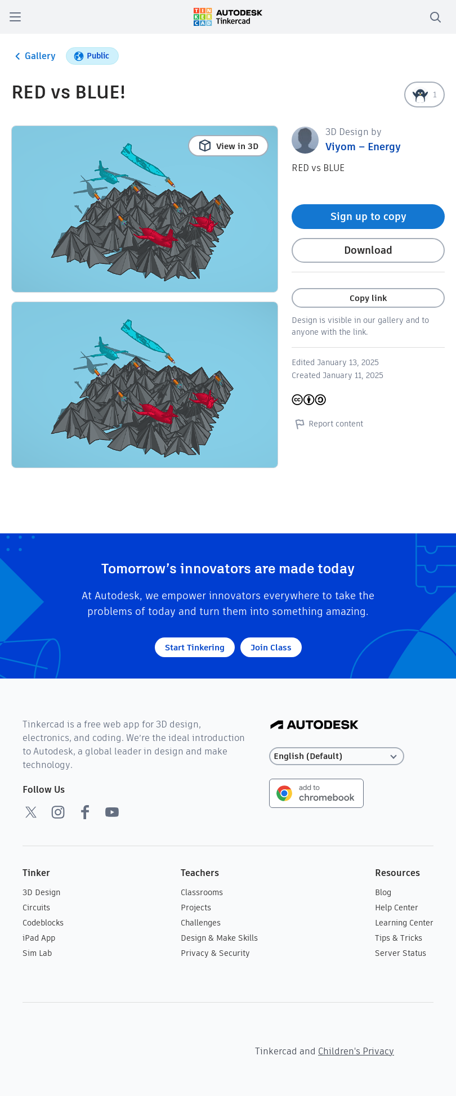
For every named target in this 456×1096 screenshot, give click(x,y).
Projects (196, 907)
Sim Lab (37, 953)
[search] (435, 16)
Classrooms (202, 892)
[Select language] (337, 756)
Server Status (400, 953)
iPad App (39, 938)
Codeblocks (43, 922)
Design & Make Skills (219, 938)
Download (368, 250)
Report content (327, 423)
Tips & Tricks (398, 938)
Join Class (271, 647)
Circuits (36, 907)
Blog (383, 892)
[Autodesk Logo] (314, 725)
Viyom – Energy (363, 147)
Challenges (201, 922)
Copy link (368, 298)
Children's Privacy (356, 1051)
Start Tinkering (195, 647)
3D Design (41, 892)
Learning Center (404, 922)
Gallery (33, 56)
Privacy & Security (215, 953)
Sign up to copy (368, 216)
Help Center (396, 907)
